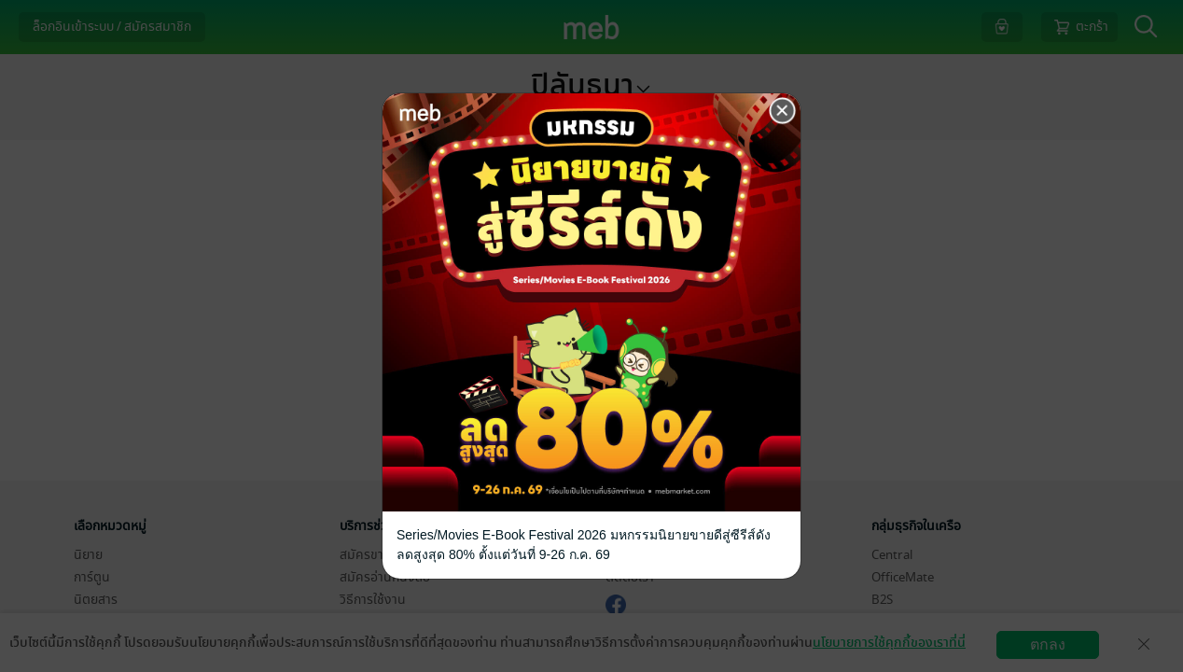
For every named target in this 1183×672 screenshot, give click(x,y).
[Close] (783, 111)
